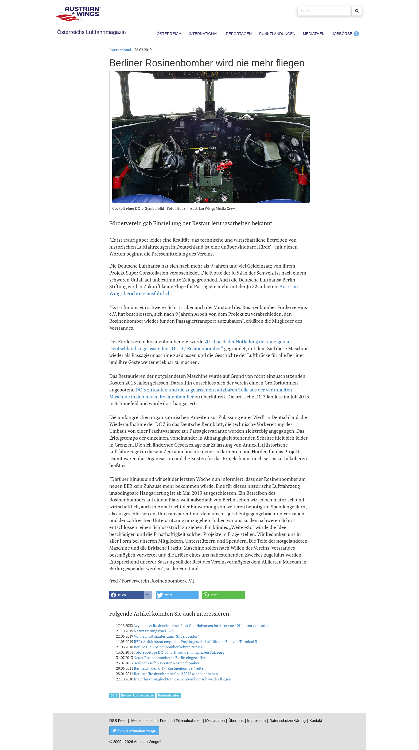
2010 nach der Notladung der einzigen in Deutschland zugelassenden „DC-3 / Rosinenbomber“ (200, 345)
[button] (130, 595)
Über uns (236, 720)
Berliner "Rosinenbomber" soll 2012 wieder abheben (176, 673)
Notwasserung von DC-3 (153, 630)
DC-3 (114, 695)
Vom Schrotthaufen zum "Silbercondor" (166, 636)
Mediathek (313, 34)
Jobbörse (342, 34)
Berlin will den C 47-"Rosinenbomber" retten (169, 668)
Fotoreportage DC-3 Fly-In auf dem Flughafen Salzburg (179, 652)
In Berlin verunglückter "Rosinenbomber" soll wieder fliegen (182, 679)
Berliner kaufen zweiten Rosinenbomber (166, 662)
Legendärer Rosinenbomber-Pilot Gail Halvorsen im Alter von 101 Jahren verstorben (202, 625)
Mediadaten (215, 720)
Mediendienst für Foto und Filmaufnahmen (166, 720)
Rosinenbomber (168, 695)
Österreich (169, 34)
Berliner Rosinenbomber (137, 695)
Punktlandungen (277, 34)
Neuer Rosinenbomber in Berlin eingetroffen (170, 657)
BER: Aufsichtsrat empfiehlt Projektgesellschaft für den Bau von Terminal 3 (195, 641)
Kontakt (315, 720)
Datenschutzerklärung (287, 720)
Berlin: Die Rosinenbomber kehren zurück (168, 646)
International (203, 34)
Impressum (256, 720)
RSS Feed (118, 720)
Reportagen (239, 34)
